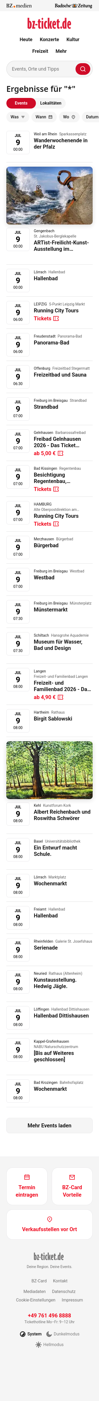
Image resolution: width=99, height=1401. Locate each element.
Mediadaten (34, 1291)
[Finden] (83, 69)
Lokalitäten (50, 103)
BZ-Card (38, 1280)
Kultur (73, 39)
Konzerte (49, 39)
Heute (26, 39)
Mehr (61, 51)
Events (21, 103)
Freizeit (40, 51)
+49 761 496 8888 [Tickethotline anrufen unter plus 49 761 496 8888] (49, 1315)
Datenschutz (64, 1291)
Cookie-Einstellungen (35, 1300)
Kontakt (60, 1280)
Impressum (72, 1300)
